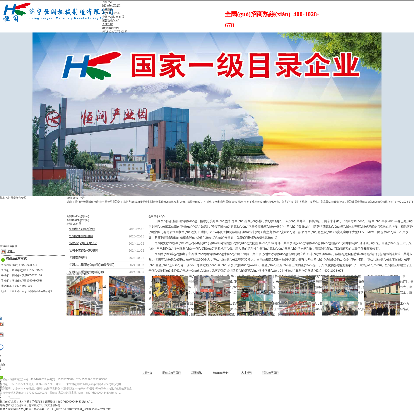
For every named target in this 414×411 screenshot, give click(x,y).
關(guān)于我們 (172, 372)
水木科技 (24, 401)
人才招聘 (246, 372)
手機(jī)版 (37, 401)
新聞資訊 (196, 372)
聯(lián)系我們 (270, 372)
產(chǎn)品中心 (221, 372)
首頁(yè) (147, 372)
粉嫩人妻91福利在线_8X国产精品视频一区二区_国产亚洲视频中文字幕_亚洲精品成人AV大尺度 (55, 409)
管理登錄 (50, 401)
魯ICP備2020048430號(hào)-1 (102, 392)
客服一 (8, 251)
